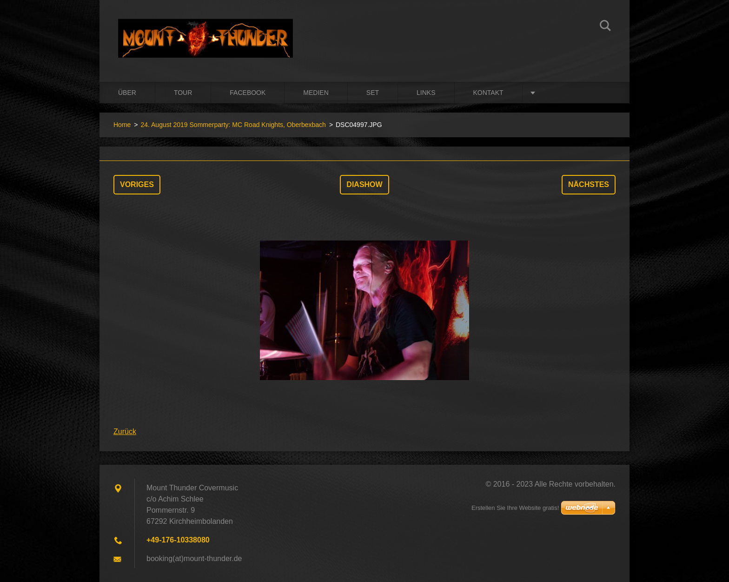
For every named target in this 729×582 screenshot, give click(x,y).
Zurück (124, 431)
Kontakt (488, 92)
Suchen (605, 27)
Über (127, 92)
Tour (183, 92)
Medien (315, 92)
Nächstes (588, 184)
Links (426, 92)
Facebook (247, 92)
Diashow (364, 184)
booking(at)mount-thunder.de (194, 558)
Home (122, 124)
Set (372, 92)
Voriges (137, 184)
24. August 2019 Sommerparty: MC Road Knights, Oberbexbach (232, 124)
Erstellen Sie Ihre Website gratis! (515, 507)
